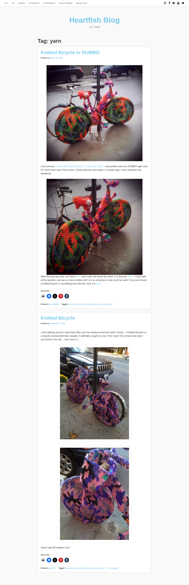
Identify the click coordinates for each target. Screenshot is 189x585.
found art (76, 304)
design (22, 3)
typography (34, 3)
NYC (6, 3)
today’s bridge (65, 3)
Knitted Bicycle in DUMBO (70, 52)
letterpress (49, 3)
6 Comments (112, 568)
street (105, 304)
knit (82, 304)
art (13, 3)
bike (70, 304)
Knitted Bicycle (58, 318)
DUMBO (55, 304)
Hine (78, 276)
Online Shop (81, 3)
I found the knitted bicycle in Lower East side (79, 166)
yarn (111, 304)
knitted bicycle (91, 304)
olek (129, 276)
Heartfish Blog (94, 20)
